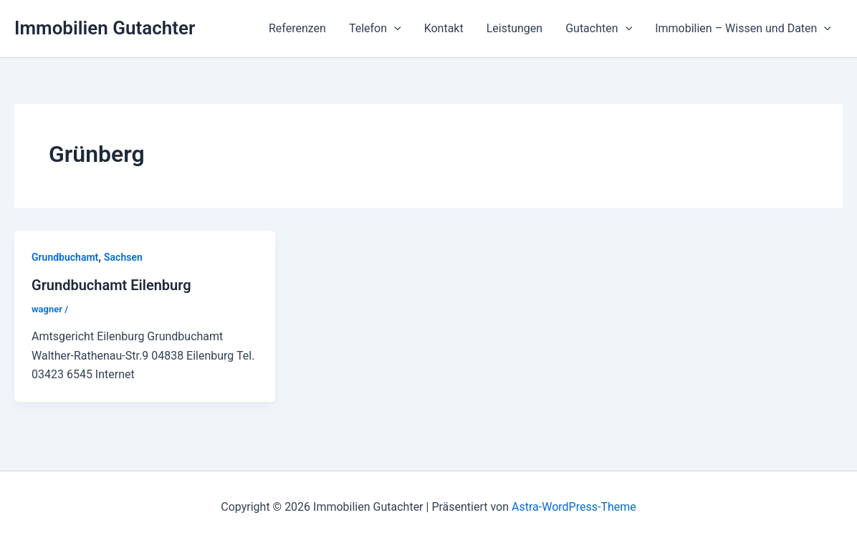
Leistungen (514, 28)
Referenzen (297, 28)
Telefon (375, 28)
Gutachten (598, 28)
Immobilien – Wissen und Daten (743, 28)
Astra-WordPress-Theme (574, 507)
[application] (394, 28)
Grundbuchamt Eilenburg (111, 285)
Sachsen (123, 257)
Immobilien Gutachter (104, 28)
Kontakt (444, 28)
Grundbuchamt (65, 257)
